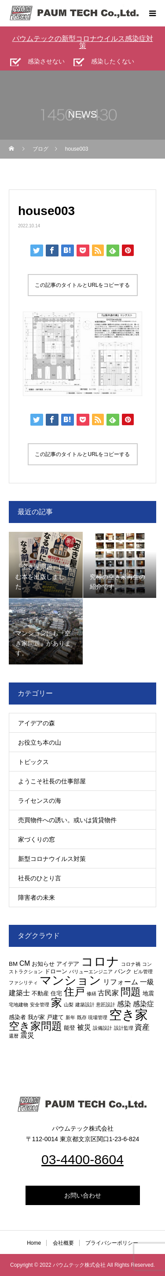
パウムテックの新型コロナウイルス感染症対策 (82, 42)
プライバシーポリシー (111, 1243)
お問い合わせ (82, 1195)
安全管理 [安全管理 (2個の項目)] (39, 1004)
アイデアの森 (36, 723)
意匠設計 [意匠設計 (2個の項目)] (105, 1004)
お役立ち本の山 (39, 742)
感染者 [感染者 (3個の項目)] (17, 1017)
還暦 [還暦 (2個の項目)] (13, 1036)
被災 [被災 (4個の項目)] (84, 1027)
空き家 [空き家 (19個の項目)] (128, 1014)
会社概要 (63, 1243)
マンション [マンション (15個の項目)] (70, 980)
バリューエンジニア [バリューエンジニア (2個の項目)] (91, 971)
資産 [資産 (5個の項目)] (142, 1027)
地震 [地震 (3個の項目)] (148, 993)
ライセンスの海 (39, 800)
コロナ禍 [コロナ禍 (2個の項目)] (130, 964)
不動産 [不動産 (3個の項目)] (40, 993)
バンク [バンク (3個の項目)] (123, 971)
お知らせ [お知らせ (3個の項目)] (43, 964)
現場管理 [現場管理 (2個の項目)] (97, 1017)
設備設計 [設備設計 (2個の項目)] (102, 1028)
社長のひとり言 (39, 878)
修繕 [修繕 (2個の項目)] (91, 993)
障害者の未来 (36, 897)
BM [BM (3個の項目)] (13, 964)
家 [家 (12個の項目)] (56, 1002)
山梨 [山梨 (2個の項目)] (68, 1004)
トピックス (33, 761)
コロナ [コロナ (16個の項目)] (100, 961)
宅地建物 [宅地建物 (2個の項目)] (18, 1004)
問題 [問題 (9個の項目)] (131, 992)
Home (34, 1243)
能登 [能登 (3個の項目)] (69, 1027)
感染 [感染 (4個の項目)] (124, 1004)
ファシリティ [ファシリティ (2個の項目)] (23, 982)
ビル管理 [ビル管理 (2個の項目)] (143, 971)
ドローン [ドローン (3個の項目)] (55, 971)
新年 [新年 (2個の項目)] (70, 1017)
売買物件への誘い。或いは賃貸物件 (67, 819)
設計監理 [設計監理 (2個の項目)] (123, 1028)
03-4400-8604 (82, 1159)
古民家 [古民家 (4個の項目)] (108, 993)
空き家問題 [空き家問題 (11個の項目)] (35, 1026)
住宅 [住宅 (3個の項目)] (56, 993)
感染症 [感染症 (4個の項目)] (143, 1004)
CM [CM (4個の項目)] (24, 963)
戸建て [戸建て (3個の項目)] (55, 1017)
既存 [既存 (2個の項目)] (82, 1017)
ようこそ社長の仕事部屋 (52, 781)
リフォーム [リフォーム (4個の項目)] (120, 982)
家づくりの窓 (36, 839)
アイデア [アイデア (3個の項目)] (67, 964)
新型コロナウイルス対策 (52, 858)
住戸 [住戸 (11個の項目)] (74, 992)
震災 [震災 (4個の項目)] (27, 1035)
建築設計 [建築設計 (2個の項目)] (85, 1004)
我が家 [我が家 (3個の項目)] (36, 1017)
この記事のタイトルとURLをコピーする (82, 285)
